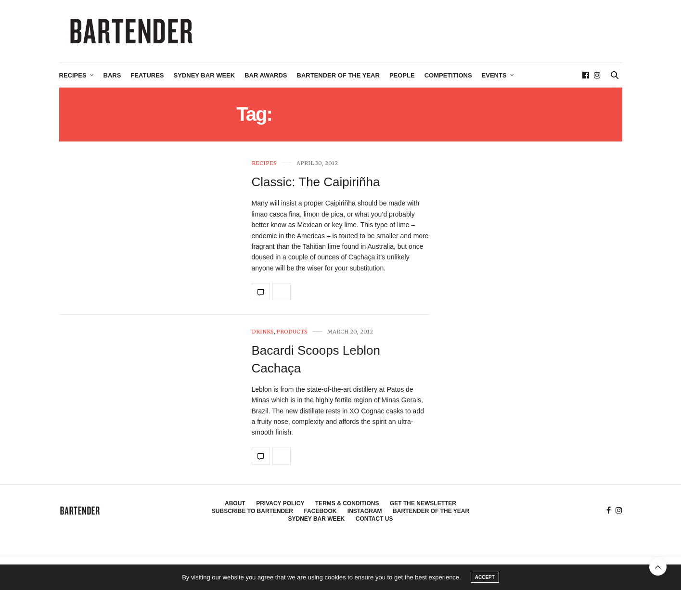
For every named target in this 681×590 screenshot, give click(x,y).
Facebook (320, 511)
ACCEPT (485, 577)
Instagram (364, 511)
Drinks (263, 331)
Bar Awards (265, 75)
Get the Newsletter (423, 503)
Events (494, 75)
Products (292, 331)
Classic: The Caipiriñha (316, 182)
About (235, 503)
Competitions (448, 75)
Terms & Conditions (347, 503)
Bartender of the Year (338, 75)
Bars (112, 75)
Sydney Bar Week (204, 75)
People (402, 75)
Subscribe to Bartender (252, 511)
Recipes (73, 75)
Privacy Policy (280, 503)
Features (147, 75)
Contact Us (374, 518)
